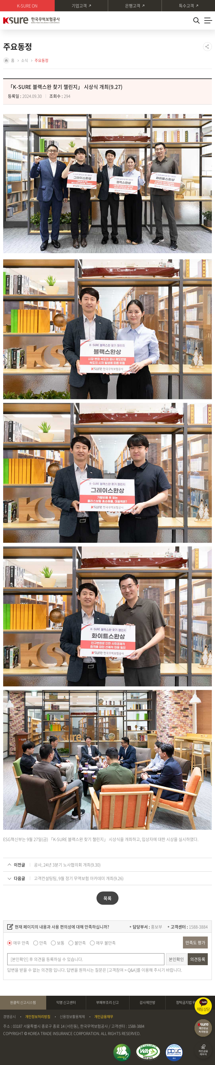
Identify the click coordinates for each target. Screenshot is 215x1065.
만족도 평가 (195, 942)
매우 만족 (21, 943)
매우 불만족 (106, 943)
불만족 (80, 943)
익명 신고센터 (66, 1002)
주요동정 (41, 60)
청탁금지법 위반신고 (190, 1002)
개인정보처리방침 (37, 1016)
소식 (24, 60)
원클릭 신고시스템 (23, 1002)
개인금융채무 (103, 1016)
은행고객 (132, 6)
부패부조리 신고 (107, 1002)
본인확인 (176, 959)
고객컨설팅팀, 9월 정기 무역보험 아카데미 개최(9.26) (79, 878)
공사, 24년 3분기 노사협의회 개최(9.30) (67, 865)
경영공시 (9, 1016)
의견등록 (197, 959)
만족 (43, 943)
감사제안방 (147, 1002)
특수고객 (186, 6)
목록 (107, 898)
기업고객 (79, 6)
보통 (60, 943)
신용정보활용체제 (72, 1016)
